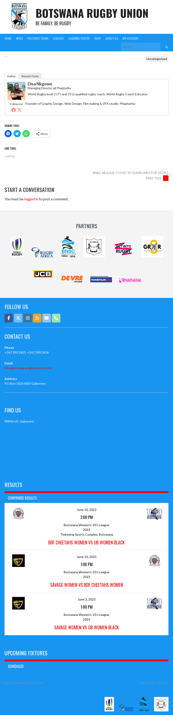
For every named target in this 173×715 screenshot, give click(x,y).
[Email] (46, 318)
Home (8, 38)
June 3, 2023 (87, 599)
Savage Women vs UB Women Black (86, 627)
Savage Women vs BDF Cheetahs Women (86, 584)
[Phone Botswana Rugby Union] (56, 318)
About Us (111, 38)
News (19, 38)
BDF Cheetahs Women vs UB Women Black (86, 542)
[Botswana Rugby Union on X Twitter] (18, 318)
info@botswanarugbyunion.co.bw (28, 368)
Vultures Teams (37, 38)
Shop (97, 38)
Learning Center (79, 38)
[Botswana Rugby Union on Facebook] (9, 318)
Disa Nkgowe (40, 83)
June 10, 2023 (86, 510)
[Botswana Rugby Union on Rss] (37, 318)
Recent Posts (30, 76)
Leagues (58, 38)
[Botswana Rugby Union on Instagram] (27, 318)
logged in (31, 199)
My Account (131, 38)
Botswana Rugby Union (92, 13)
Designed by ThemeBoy (154, 682)
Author (11, 76)
